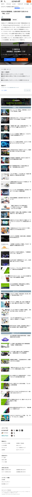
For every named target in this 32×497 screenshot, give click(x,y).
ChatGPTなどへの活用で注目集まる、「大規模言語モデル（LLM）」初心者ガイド (20, 252)
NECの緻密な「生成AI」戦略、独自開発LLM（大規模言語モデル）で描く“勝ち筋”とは (20, 212)
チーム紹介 (4, 457)
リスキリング (20, 4)
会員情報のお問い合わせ (21, 469)
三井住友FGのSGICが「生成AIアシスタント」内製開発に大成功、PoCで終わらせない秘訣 (20, 150)
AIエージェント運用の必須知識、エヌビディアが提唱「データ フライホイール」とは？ (20, 142)
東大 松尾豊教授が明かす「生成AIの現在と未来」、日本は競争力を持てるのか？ (19, 166)
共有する (28, 16)
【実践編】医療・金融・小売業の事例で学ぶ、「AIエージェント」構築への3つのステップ (20, 126)
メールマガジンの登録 (6, 443)
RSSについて (18, 445)
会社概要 (3, 479)
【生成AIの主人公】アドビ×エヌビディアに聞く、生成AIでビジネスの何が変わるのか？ (20, 228)
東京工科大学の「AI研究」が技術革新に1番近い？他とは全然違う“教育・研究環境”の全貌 (20, 326)
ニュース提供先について (21, 447)
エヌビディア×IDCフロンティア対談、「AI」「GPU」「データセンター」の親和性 (20, 416)
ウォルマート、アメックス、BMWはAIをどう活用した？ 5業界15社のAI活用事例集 (20, 268)
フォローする (28, 90)
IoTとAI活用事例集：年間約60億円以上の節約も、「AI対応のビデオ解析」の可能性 (20, 284)
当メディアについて (20, 449)
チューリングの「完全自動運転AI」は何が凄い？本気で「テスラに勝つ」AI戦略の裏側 (20, 190)
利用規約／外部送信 (20, 443)
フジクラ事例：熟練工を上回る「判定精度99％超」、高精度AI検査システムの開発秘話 (19, 352)
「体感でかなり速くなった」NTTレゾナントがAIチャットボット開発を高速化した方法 (20, 368)
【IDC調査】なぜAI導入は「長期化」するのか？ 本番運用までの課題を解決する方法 (20, 244)
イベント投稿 (4, 461)
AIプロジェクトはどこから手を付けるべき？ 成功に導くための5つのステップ (20, 392)
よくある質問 (4, 445)
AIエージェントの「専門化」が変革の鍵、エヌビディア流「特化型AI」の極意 (20, 110)
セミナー (3, 4)
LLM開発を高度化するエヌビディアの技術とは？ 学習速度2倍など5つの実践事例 (20, 182)
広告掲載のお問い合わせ (21, 471)
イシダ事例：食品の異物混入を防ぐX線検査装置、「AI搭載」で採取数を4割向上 (20, 344)
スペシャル (8, 4)
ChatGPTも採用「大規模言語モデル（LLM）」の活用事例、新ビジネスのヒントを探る (20, 260)
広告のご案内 (4, 459)
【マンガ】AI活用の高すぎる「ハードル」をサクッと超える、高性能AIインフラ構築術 (20, 318)
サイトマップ (4, 447)
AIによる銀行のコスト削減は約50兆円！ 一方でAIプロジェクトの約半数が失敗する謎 (20, 376)
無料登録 (28, 1)
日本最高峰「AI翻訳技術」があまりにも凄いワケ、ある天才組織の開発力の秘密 (20, 158)
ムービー (14, 4)
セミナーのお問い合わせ (6, 471)
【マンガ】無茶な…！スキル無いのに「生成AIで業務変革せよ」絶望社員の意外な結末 (20, 174)
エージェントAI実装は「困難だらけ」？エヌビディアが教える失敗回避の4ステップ (20, 134)
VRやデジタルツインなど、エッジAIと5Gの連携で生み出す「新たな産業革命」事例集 (20, 276)
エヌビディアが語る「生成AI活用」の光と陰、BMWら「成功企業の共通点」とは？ (20, 294)
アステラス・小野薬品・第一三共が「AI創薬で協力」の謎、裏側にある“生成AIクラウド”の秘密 (20, 302)
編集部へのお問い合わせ (6, 469)
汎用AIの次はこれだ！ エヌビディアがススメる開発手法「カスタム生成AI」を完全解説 (20, 118)
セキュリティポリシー (6, 481)
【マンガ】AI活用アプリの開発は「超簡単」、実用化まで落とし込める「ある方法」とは (20, 310)
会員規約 (3, 449)
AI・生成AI (27, 4)
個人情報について (5, 483)
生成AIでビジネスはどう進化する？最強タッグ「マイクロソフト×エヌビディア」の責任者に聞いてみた (20, 221)
